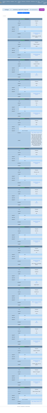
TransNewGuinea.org (36, 33)
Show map (20, 12)
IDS (36, 73)
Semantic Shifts (4, 2)
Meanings (8, 1)
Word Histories (39, 2)
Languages (12, 1)
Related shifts (26, 12)
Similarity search (19, 2)
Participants (28, 1)
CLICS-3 (36, 34)
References (23, 1)
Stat (36, 1)
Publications (33, 1)
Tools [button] (16, 1)
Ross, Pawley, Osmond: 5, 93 (36, 132)
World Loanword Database (36, 301)
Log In (42, 2)
